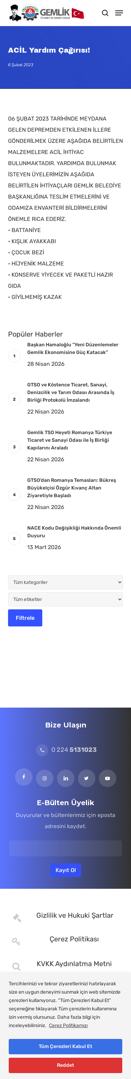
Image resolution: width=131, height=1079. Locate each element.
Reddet (65, 1065)
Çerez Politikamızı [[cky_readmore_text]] (68, 1025)
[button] (119, 12)
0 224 (66, 750)
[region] (65, 1026)
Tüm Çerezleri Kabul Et (65, 1046)
